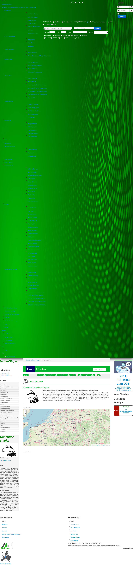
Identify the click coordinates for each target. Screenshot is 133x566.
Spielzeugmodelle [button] (5, 427)
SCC (62, 38)
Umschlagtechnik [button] (5, 406)
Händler (64, 35)
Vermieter (48, 35)
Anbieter (58, 22)
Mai (126, 409)
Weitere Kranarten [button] (5, 400)
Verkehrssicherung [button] (5, 414)
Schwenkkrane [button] (4, 396)
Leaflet (93, 445)
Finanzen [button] (2, 421)
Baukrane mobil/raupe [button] (6, 387)
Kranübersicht (68, 22)
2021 (127, 411)
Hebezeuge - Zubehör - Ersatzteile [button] (9, 418)
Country (91, 32)
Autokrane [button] (3, 383)
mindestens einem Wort (106, 22)
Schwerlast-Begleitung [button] (6, 412)
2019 (124, 413)
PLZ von (46, 32)
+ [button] (25, 411)
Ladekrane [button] (3, 390)
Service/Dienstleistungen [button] (7, 410)
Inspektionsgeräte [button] (5, 408)
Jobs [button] (1, 425)
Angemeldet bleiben (124, 14)
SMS (66, 38)
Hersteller (57, 35)
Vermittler (84, 35)
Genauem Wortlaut (50, 24)
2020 (130, 411)
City (70, 32)
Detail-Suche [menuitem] (41, 369)
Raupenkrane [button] (3, 388)
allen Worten (93, 22)
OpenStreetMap (100, 445)
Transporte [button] (3, 429)
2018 (127, 413)
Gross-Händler (74, 35)
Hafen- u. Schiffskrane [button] (6, 398)
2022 (124, 411)
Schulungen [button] (3, 420)
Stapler (38, 360)
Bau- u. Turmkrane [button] (5, 385)
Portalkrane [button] (3, 394)
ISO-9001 (48, 38)
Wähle (26, 375)
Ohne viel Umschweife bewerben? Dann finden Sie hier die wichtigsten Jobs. (123, 378)
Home (28, 360)
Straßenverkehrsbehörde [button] (7, 416)
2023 (121, 411)
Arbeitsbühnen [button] (4, 402)
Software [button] (2, 423)
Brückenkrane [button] (4, 392)
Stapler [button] (2, 404)
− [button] (25, 413)
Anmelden (122, 16)
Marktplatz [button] (3, 431)
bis (58, 32)
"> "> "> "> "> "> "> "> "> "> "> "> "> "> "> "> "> (101, 32)
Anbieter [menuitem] (30, 369)
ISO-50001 (56, 38)
